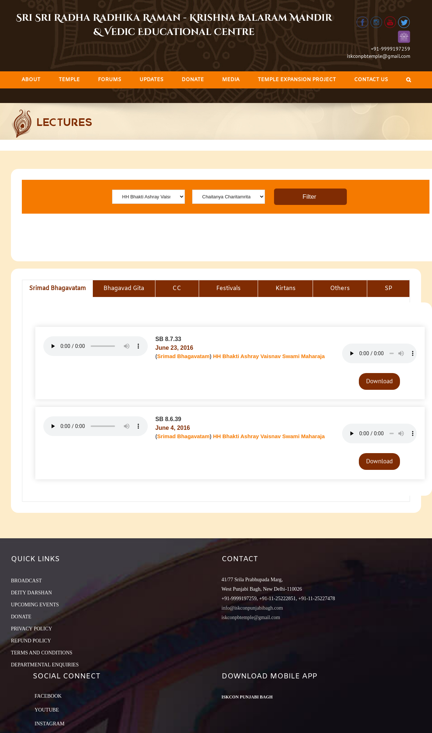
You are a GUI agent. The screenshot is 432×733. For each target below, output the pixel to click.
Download (379, 381)
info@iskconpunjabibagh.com (252, 608)
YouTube (47, 710)
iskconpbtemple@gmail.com (378, 56)
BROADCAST (26, 580)
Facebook (48, 696)
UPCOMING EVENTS (35, 604)
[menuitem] (30, 79)
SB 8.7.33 (168, 339)
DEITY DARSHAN (31, 592)
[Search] (408, 79)
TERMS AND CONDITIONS (41, 652)
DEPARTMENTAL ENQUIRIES (45, 664)
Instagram (49, 723)
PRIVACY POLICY (31, 628)
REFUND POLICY (31, 640)
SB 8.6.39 (168, 419)
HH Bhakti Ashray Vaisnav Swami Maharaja (269, 356)
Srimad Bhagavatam (183, 356)
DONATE (21, 616)
